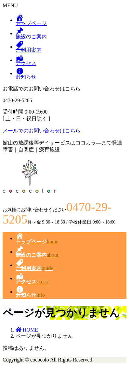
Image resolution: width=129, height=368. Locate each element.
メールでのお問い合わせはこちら (42, 130)
